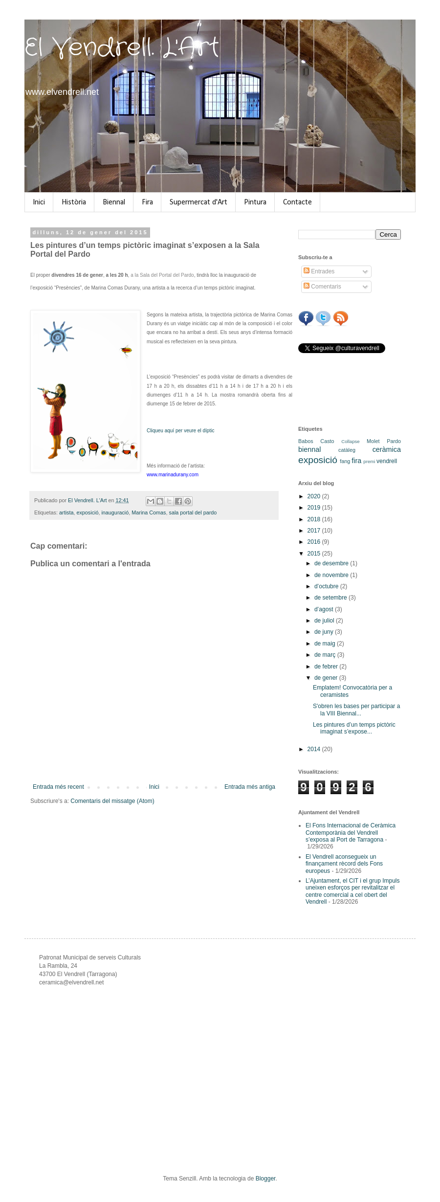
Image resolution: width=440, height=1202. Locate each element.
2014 (315, 749)
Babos (305, 441)
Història (74, 202)
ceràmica (387, 449)
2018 (315, 519)
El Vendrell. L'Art (122, 48)
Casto (327, 441)
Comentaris (322, 286)
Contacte (297, 202)
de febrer (326, 666)
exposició (87, 512)
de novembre (332, 575)
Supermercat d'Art (198, 202)
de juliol (325, 620)
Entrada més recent (58, 786)
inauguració (115, 512)
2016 (315, 541)
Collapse (350, 441)
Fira (147, 202)
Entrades (319, 271)
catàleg (346, 450)
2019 (315, 507)
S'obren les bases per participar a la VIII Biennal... (356, 709)
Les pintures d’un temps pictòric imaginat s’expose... (354, 728)
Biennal (114, 202)
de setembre (331, 597)
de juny (324, 631)
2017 (315, 530)
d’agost (324, 609)
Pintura (255, 202)
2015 (315, 553)
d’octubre (327, 586)
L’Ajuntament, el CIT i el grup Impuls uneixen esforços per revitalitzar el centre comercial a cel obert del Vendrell (353, 891)
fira (356, 461)
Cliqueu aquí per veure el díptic (180, 430)
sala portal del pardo (193, 512)
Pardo (394, 441)
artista (66, 512)
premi (369, 461)
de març (325, 654)
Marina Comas (149, 512)
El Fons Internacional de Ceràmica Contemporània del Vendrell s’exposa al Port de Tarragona (351, 832)
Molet (373, 441)
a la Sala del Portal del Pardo (162, 275)
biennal (309, 449)
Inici (39, 202)
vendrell (386, 461)
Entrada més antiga (249, 786)
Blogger (266, 1178)
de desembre (332, 563)
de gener (326, 677)
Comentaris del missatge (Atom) (112, 801)
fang (345, 461)
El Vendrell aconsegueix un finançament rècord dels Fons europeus (344, 863)
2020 (315, 496)
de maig (325, 643)
